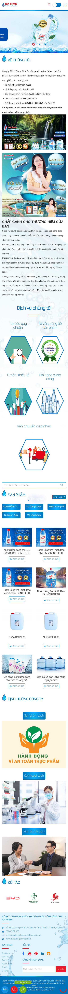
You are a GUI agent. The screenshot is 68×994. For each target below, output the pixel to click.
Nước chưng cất (56, 507)
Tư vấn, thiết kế (18, 375)
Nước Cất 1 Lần (51, 637)
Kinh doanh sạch (34, 831)
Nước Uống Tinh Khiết (11, 507)
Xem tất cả (59, 497)
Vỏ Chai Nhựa (34, 515)
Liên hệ (5, 971)
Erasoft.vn (49, 990)
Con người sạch (34, 775)
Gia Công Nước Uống (34, 507)
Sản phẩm (6, 960)
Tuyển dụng (7, 964)
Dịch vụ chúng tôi (34, 308)
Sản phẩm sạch (34, 715)
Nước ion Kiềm (11, 515)
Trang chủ (6, 953)
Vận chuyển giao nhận (34, 426)
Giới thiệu (6, 957)
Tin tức (5, 968)
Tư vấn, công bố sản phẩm (50, 326)
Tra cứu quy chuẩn (18, 326)
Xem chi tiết (17, 559)
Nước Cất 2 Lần (17, 637)
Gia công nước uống (50, 377)
